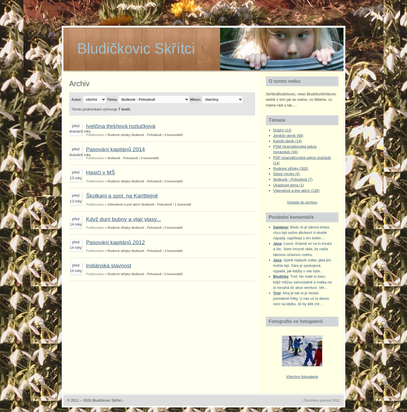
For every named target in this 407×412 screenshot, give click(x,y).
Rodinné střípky (118, 135)
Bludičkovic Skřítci (136, 48)
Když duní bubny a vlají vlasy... (123, 219)
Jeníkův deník (288, 135)
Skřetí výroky (286, 174)
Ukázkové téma (288, 185)
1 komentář (183, 204)
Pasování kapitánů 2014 (115, 149)
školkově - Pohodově (146, 135)
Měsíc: (195, 99)
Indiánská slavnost (108, 266)
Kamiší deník (287, 141)
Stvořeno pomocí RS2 (322, 400)
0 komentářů (173, 135)
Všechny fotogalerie (302, 376)
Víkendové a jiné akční (124, 204)
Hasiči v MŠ (100, 172)
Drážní (282, 130)
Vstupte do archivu (302, 202)
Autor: (76, 99)
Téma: (112, 99)
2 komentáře (173, 251)
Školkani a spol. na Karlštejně (122, 196)
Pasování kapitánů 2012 (115, 242)
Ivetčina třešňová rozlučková (120, 126)
